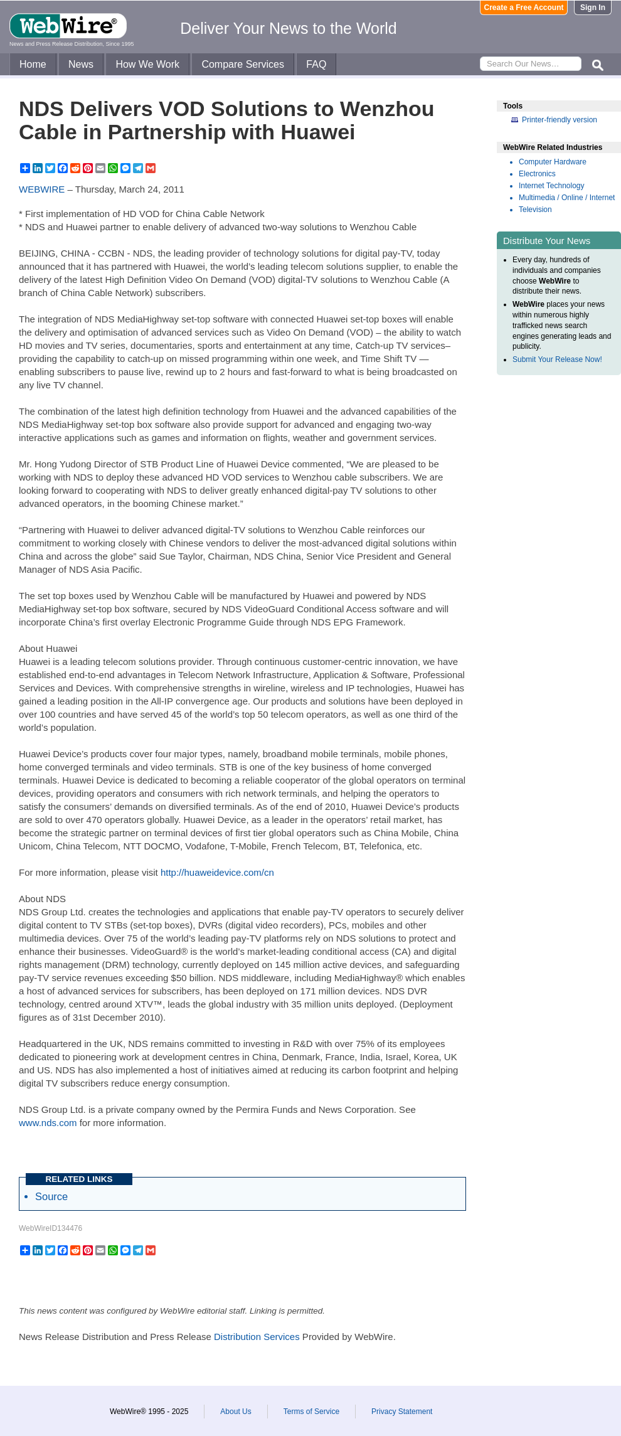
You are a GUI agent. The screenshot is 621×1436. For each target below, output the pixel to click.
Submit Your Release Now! (557, 359)
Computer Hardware (552, 161)
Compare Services (242, 64)
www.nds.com (48, 1122)
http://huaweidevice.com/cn (217, 872)
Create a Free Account (524, 7)
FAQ (316, 64)
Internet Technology (552, 185)
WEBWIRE (42, 189)
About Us (235, 1411)
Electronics (537, 173)
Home (32, 64)
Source (51, 1196)
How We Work (147, 64)
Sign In (592, 7)
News (80, 64)
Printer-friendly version (559, 119)
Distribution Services (257, 1336)
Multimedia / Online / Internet (567, 197)
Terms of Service (311, 1411)
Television (535, 209)
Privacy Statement (401, 1411)
